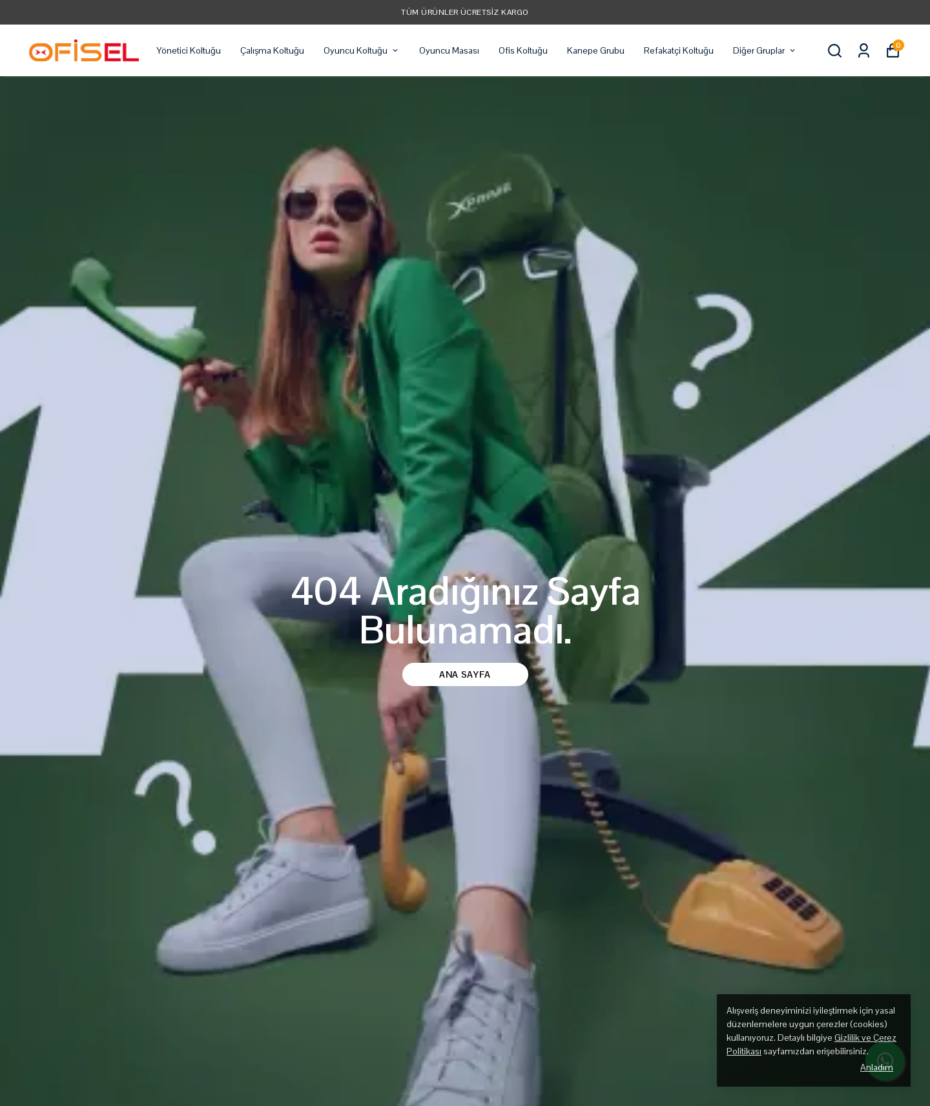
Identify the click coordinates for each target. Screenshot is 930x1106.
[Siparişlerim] (864, 51)
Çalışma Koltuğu (272, 50)
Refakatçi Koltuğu (679, 50)
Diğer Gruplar (765, 50)
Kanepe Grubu (596, 50)
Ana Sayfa (465, 674)
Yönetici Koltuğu (188, 50)
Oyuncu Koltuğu (362, 50)
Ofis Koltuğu (523, 50)
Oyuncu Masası (449, 50)
